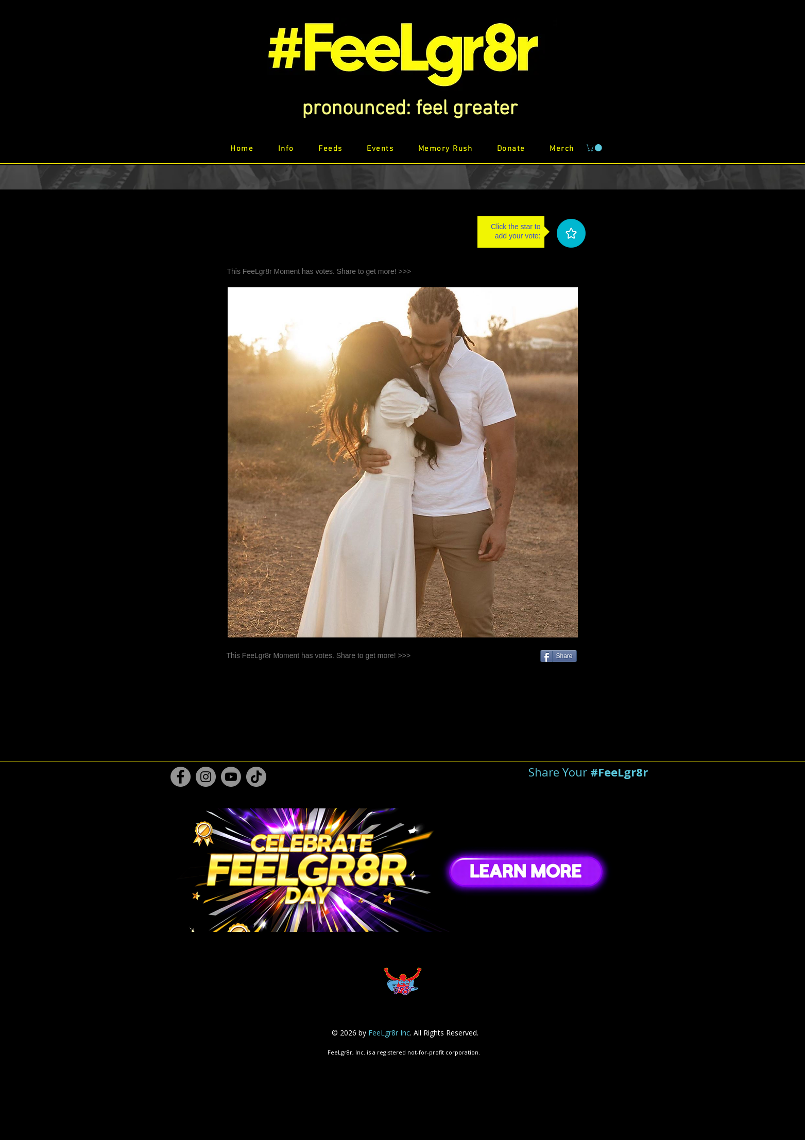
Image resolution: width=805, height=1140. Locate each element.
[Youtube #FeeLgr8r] (231, 777)
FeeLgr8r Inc (389, 1033)
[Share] (558, 656)
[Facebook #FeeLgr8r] (180, 777)
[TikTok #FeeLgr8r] (256, 777)
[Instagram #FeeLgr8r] (206, 777)
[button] (410, 109)
